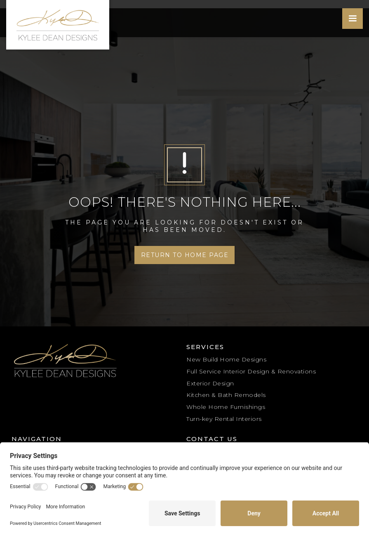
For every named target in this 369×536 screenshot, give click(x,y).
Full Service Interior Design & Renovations (251, 371)
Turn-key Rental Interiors (224, 419)
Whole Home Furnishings (225, 407)
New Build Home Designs (226, 359)
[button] (352, 18)
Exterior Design (210, 383)
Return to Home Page (185, 255)
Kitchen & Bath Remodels (226, 395)
